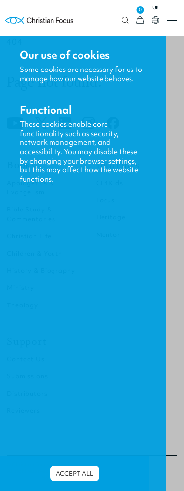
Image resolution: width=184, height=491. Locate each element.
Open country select (155, 20)
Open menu (172, 20)
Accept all (74, 473)
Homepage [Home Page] (39, 20)
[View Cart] (140, 20)
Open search (125, 20)
